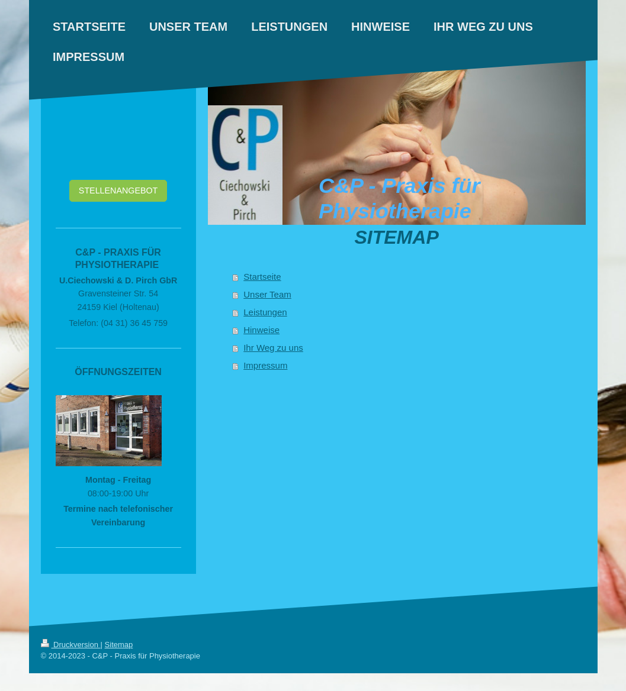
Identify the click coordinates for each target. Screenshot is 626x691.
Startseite (262, 277)
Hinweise (261, 330)
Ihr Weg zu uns (273, 348)
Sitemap (119, 644)
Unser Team (267, 294)
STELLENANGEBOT (118, 190)
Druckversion (71, 644)
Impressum (265, 365)
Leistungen (265, 312)
